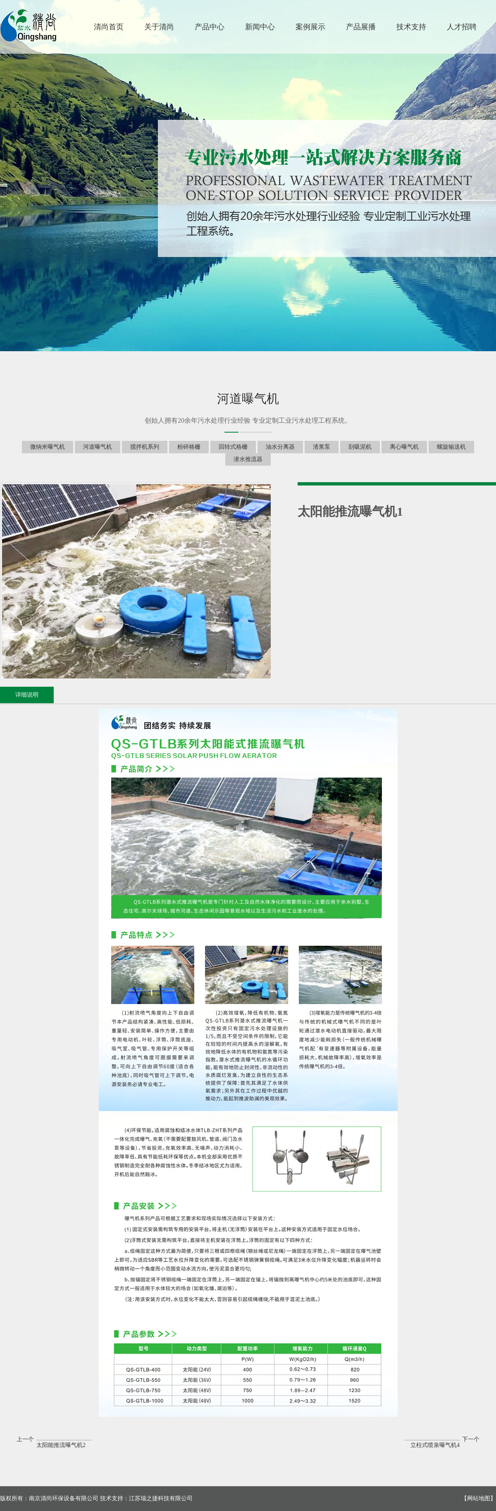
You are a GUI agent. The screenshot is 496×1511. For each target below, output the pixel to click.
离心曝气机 (404, 447)
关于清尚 (159, 27)
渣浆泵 (321, 447)
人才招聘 (462, 27)
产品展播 (361, 27)
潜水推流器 (248, 459)
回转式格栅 (233, 447)
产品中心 (209, 27)
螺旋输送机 (451, 447)
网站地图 (478, 1498)
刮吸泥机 (360, 447)
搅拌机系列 (144, 447)
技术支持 (411, 27)
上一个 (54, 1440)
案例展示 (310, 27)
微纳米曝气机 (47, 447)
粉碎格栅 (188, 447)
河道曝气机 (97, 447)
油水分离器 (280, 447)
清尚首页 (109, 27)
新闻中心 (260, 27)
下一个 (442, 1440)
